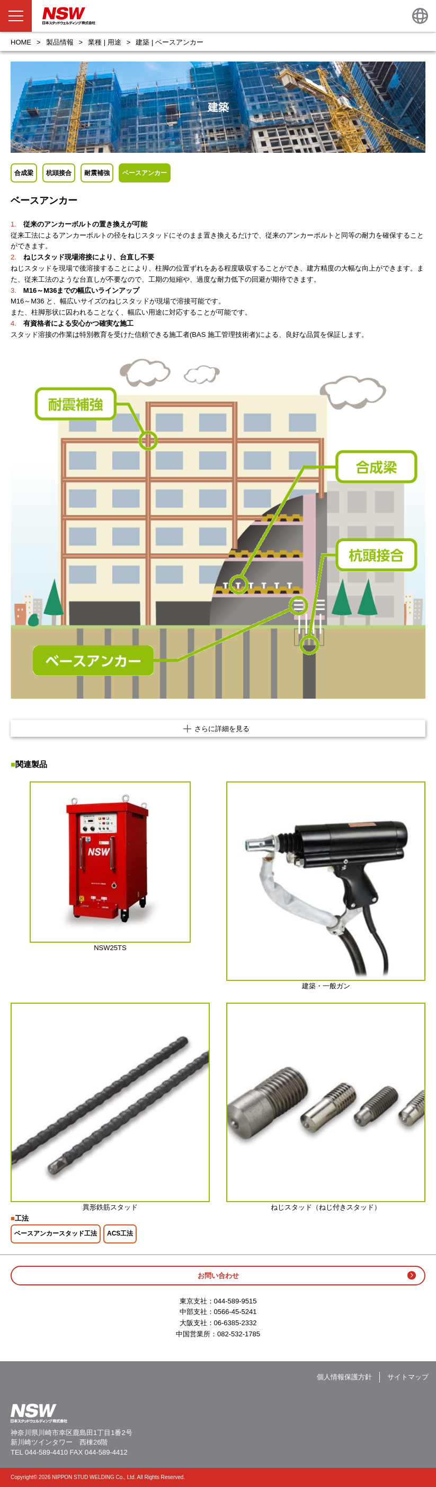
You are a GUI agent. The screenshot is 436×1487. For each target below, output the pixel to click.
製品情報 (60, 42)
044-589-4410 (46, 1452)
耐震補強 (97, 173)
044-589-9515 (235, 1301)
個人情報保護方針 (344, 1377)
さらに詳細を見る (222, 729)
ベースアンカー (144, 173)
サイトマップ (408, 1377)
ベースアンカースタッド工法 (55, 1233)
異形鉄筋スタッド (110, 1207)
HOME (21, 42)
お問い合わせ (218, 1276)
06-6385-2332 (235, 1323)
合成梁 (23, 173)
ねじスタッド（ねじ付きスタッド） (326, 1207)
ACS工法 (120, 1233)
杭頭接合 (59, 173)
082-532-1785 (238, 1334)
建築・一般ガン (326, 986)
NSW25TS (110, 948)
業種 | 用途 (104, 42)
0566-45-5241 (235, 1312)
